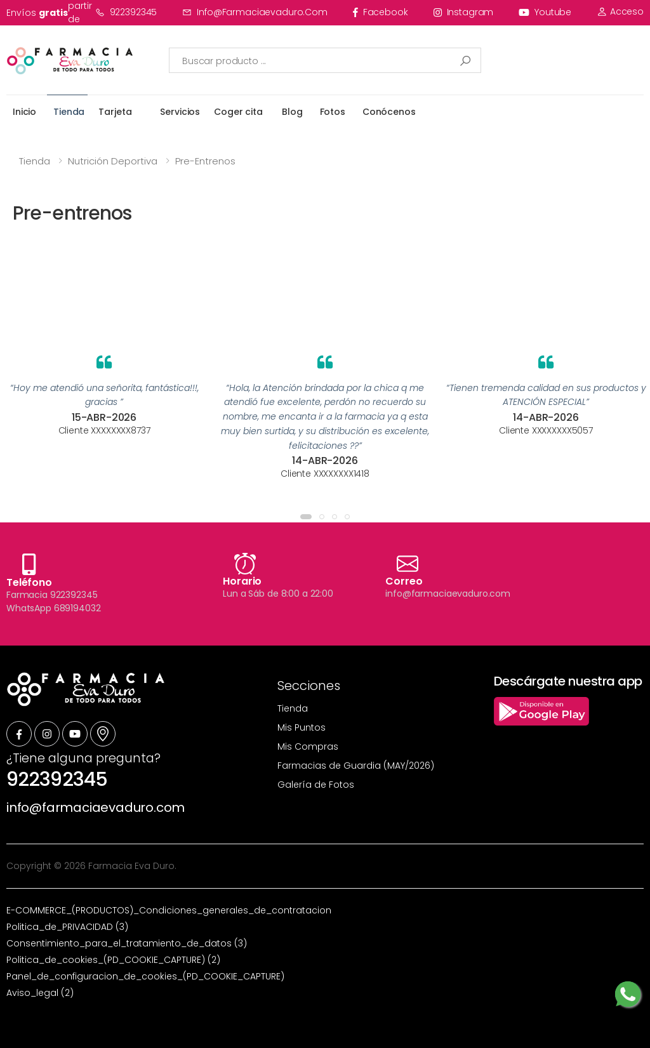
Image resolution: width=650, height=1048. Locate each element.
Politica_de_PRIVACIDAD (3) (67, 926)
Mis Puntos (301, 727)
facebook (380, 12)
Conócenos (389, 111)
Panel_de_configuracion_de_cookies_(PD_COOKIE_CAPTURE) (145, 976)
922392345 (126, 12)
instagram (464, 12)
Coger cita (238, 111)
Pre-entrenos (205, 161)
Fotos (332, 111)
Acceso (620, 11)
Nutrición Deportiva (112, 161)
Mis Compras (307, 746)
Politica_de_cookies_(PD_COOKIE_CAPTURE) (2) (113, 959)
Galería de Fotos (315, 784)
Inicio (24, 111)
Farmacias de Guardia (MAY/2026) (355, 765)
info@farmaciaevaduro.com (255, 12)
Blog (292, 111)
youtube (545, 12)
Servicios (180, 111)
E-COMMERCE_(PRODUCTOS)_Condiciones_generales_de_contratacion (168, 910)
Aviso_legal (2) (40, 992)
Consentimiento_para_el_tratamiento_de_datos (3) (126, 943)
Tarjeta (114, 111)
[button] (305, 516)
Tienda (68, 111)
